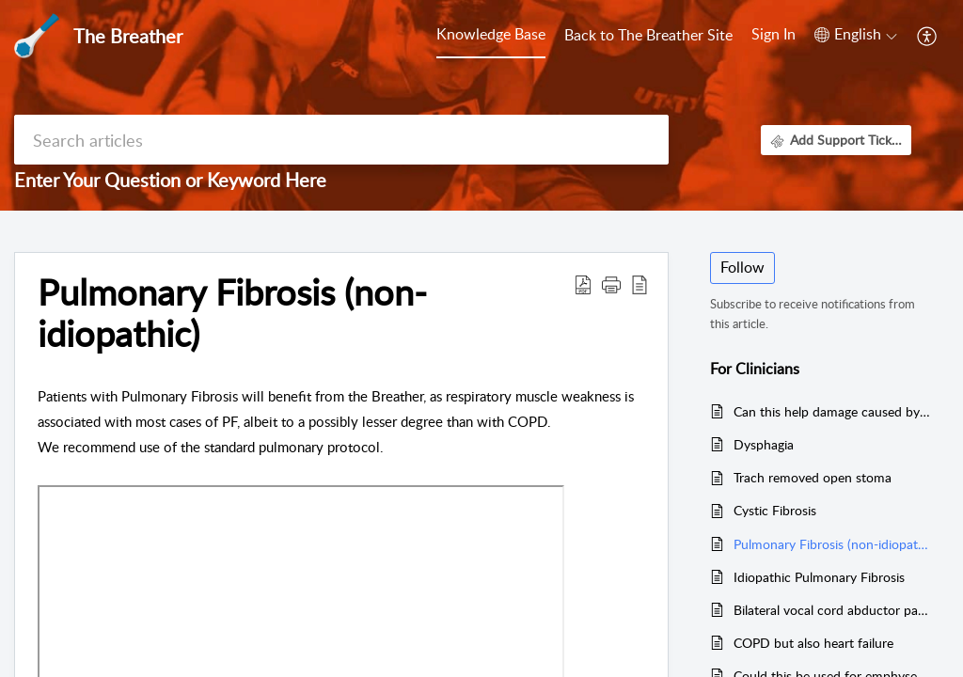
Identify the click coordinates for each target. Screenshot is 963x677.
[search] (341, 140)
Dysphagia (764, 444)
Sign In (773, 34)
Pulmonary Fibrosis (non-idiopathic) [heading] (232, 313)
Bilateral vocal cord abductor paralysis (832, 610)
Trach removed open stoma (813, 477)
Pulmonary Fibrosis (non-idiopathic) (832, 544)
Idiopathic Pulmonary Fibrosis (819, 577)
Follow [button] (742, 267)
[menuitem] (773, 35)
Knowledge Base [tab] (490, 34)
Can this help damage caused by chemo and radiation (832, 411)
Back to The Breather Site (648, 34)
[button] (856, 34)
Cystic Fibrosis (775, 510)
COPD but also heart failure (813, 643)
